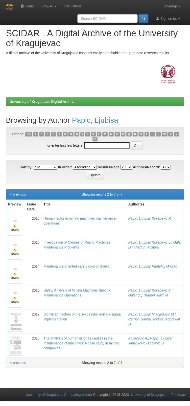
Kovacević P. (161, 218)
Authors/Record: (146, 167)
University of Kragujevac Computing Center (59, 395)
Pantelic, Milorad (164, 266)
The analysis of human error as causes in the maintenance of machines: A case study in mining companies (81, 343)
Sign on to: (168, 18)
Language (171, 6)
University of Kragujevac (149, 395)
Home (27, 6)
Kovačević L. (161, 242)
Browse (48, 6)
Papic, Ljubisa (95, 120)
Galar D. (134, 295)
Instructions (73, 6)
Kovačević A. (161, 290)
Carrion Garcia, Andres (146, 319)
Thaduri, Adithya (146, 247)
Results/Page (108, 167)
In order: (65, 167)
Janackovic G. (139, 343)
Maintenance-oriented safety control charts (76, 266)
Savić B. (158, 343)
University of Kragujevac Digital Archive (42, 102)
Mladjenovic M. (163, 314)
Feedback (179, 395)
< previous (18, 194)
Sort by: (26, 167)
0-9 (28, 134)
